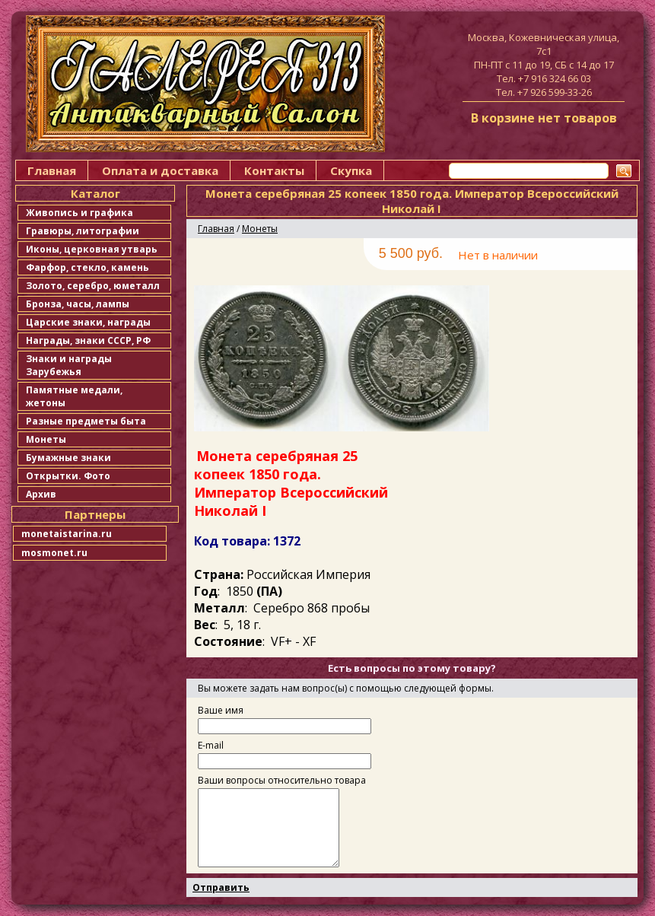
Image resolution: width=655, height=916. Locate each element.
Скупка (351, 170)
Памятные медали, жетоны (74, 396)
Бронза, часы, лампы (77, 303)
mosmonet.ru (54, 552)
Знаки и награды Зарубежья (69, 365)
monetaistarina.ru (66, 533)
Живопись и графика (79, 212)
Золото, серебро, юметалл (93, 285)
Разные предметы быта (86, 421)
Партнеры (95, 514)
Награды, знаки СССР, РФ (88, 340)
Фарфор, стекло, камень (87, 267)
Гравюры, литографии (82, 230)
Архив (41, 494)
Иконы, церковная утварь (91, 249)
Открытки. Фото (68, 475)
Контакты (274, 170)
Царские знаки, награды (88, 322)
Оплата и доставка (160, 170)
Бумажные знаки (68, 457)
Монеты (46, 439)
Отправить (221, 887)
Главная (51, 170)
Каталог (95, 193)
